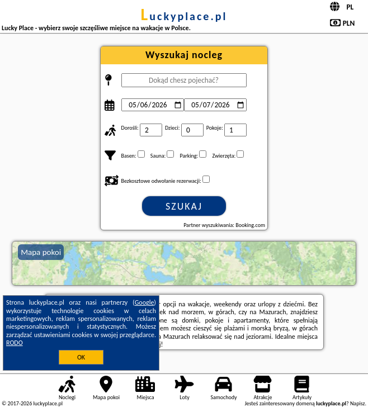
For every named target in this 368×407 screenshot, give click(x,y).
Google (144, 302)
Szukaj (184, 206)
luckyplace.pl (184, 16)
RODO (14, 343)
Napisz (357, 403)
